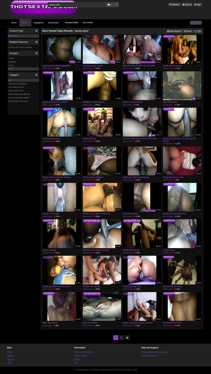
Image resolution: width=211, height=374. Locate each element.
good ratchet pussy (172, 65)
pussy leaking (49, 250)
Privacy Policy (80, 356)
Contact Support (148, 356)
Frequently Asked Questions (154, 352)
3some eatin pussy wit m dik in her (140, 138)
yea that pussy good (93, 65)
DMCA (77, 359)
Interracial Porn (16, 91)
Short (11, 58)
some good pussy (51, 138)
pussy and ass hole (172, 286)
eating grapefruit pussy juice (57, 286)
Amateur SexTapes (18, 84)
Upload (196, 23)
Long (11, 65)
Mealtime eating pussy (94, 102)
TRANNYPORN (71, 23)
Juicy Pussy (169, 250)
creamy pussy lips (132, 286)
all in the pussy (90, 323)
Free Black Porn (16, 87)
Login (198, 5)
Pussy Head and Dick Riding (56, 177)
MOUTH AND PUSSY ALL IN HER (139, 65)
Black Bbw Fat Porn (18, 101)
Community (54, 23)
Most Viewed (174, 31)
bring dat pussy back (173, 177)
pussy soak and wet (132, 102)
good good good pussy (174, 213)
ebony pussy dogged (93, 177)
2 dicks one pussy (92, 286)
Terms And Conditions (84, 352)
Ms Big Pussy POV (172, 323)
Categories (39, 23)
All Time (188, 31)
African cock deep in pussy (96, 250)
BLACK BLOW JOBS (19, 98)
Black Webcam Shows (19, 94)
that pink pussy (130, 213)
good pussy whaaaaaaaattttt (56, 65)
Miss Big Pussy (50, 323)
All (10, 69)
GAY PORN (88, 23)
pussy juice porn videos (20, 47)
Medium (12, 62)
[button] (175, 4)
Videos (25, 23)
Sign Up (187, 5)
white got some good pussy (136, 177)
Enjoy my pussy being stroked (137, 323)
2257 (76, 363)
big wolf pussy (170, 102)
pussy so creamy (51, 213)
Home (14, 23)
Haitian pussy (89, 138)
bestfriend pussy (131, 250)
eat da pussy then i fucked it (96, 213)
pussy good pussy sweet (55, 102)
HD (199, 31)
